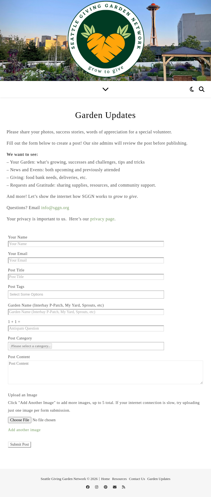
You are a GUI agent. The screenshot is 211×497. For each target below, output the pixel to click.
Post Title (16, 270)
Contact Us (137, 479)
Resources (119, 479)
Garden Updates (158, 479)
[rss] (123, 487)
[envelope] (115, 487)
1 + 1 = (14, 321)
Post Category (20, 338)
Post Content (19, 357)
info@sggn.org (55, 207)
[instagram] (97, 487)
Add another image (24, 430)
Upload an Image (22, 395)
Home (105, 479)
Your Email (17, 253)
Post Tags (16, 286)
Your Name (17, 237)
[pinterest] (106, 487)
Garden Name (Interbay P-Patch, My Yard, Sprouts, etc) (56, 305)
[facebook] (88, 487)
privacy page (102, 219)
